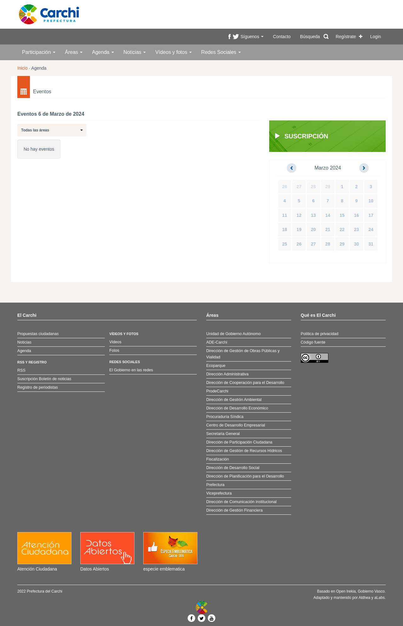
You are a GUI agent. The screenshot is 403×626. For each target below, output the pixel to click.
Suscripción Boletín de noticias (44, 379)
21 (327, 229)
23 (356, 229)
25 (284, 243)
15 (342, 215)
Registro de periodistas (37, 387)
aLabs (379, 597)
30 (356, 243)
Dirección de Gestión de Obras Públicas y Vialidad (243, 354)
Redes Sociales (221, 52)
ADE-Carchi (216, 342)
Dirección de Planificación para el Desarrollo (245, 476)
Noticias (134, 52)
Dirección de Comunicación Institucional (241, 502)
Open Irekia (346, 591)
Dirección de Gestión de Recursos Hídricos (244, 451)
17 (370, 215)
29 (327, 186)
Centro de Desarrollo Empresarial (235, 425)
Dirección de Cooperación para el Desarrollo (245, 382)
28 (313, 186)
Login (375, 36)
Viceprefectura (219, 493)
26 (284, 186)
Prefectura (215, 485)
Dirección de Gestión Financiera (234, 510)
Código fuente (313, 342)
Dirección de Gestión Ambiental (234, 399)
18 (284, 229)
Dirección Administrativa (227, 374)
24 (370, 229)
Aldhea (364, 597)
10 (370, 200)
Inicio (22, 68)
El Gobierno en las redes (131, 370)
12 (299, 215)
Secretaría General (223, 434)
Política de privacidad (319, 334)
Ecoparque (215, 365)
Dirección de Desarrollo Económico (237, 408)
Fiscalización (217, 459)
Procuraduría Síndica (224, 416)
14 (327, 215)
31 (370, 243)
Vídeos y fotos (173, 52)
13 (313, 215)
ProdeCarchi (217, 391)
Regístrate (346, 36)
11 (284, 215)
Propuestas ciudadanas (38, 334)
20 (313, 229)
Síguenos (252, 36)
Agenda (103, 52)
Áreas (73, 52)
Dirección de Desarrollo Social (232, 468)
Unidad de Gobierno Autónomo (233, 334)
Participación (38, 52)
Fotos (114, 350)
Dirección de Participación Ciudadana (239, 442)
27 (299, 186)
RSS (21, 370)
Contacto (282, 36)
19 (299, 229)
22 (342, 229)
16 (356, 215)
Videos (115, 342)
